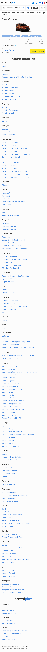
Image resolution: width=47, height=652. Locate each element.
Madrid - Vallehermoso (10, 407)
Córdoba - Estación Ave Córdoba (14, 259)
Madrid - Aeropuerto (9, 366)
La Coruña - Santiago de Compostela (16, 342)
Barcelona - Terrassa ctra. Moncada (15, 174)
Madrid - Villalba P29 (9, 412)
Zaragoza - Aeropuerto (10, 584)
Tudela (4, 476)
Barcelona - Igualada (10, 151)
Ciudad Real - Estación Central (13, 240)
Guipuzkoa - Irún (8, 282)
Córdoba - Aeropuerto (10, 257)
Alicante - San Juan (9, 99)
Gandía (4, 545)
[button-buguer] (2, 3)
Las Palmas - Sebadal (10, 358)
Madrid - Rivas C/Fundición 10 (13, 401)
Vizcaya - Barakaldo (9, 570)
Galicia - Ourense (8, 484)
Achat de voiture (8, 611)
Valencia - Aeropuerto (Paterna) (14, 548)
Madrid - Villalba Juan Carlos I (13, 409)
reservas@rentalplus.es (10, 624)
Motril (4, 312)
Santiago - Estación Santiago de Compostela (19, 348)
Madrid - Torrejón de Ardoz (12, 404)
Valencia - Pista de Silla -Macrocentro (16, 559)
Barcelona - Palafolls (9, 169)
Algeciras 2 (6, 193)
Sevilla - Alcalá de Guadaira (12, 515)
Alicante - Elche (8, 94)
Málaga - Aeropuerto (10, 429)
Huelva (4, 320)
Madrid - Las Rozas (9, 395)
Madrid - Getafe (8, 392)
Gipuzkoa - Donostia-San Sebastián (15, 276)
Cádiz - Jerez (7, 205)
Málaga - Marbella (8, 440)
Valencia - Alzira (7, 551)
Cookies (5, 636)
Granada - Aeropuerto (10, 301)
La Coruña (6, 336)
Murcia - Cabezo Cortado (11, 457)
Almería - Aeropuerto (10, 110)
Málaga (4, 426)
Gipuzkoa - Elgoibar (9, 279)
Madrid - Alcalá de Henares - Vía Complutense (19, 372)
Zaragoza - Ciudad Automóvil (13, 590)
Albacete (5, 74)
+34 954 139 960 (8, 621)
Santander (6, 213)
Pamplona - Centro (9, 474)
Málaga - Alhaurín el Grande (12, 432)
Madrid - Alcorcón (8, 378)
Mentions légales (8, 639)
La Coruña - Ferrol (8, 339)
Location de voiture (9, 608)
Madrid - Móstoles (9, 398)
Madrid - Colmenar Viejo (11, 384)
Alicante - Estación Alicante (12, 96)
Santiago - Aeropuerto (10, 345)
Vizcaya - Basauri (8, 573)
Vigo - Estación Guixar (10, 501)
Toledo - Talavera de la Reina (12, 537)
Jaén (3, 328)
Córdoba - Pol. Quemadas (11, 265)
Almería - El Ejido (8, 113)
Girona (4, 290)
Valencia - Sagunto (9, 562)
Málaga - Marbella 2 (9, 443)
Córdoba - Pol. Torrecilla (11, 268)
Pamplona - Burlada (9, 471)
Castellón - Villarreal (9, 226)
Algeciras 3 (6, 196)
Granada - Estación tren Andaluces (15, 306)
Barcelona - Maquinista (10, 163)
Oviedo (4, 121)
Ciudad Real (6, 237)
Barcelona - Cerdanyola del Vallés (14, 148)
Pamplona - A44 (8, 468)
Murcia (4, 454)
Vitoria (4, 66)
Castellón (5, 223)
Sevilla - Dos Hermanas (10, 520)
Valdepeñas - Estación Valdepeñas (15, 249)
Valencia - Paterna (9, 554)
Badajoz (5, 129)
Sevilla (4, 509)
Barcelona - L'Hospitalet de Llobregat (16, 154)
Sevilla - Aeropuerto (9, 512)
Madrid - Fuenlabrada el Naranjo (14, 389)
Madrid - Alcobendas (9, 375)
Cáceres (5, 185)
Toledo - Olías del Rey (10, 534)
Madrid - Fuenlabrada (10, 386)
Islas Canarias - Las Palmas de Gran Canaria (18, 355)
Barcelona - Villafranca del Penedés (15, 177)
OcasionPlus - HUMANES (11, 418)
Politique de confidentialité (12, 634)
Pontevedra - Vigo (9, 492)
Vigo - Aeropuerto (9, 498)
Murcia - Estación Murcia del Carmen (16, 460)
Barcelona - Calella (9, 146)
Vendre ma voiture (9, 614)
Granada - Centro (8, 303)
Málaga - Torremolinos (10, 446)
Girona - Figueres (8, 293)
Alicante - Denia (8, 91)
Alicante (5, 85)
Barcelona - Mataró (9, 166)
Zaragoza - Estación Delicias (12, 593)
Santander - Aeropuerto (11, 215)
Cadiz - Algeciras (8, 199)
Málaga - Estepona (9, 438)
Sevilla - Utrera (7, 526)
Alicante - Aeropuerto (10, 88)
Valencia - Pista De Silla (10, 557)
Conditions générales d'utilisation (14, 631)
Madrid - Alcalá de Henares (12, 369)
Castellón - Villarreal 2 (10, 229)
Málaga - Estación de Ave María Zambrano (18, 435)
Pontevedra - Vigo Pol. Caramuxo (14, 495)
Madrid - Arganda (8, 381)
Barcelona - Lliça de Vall (11, 157)
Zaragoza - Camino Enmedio (13, 587)
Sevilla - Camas (7, 518)
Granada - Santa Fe (9, 309)
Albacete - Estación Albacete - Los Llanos (17, 77)
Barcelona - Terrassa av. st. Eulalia (14, 171)
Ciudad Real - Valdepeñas (11, 246)
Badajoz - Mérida (8, 135)
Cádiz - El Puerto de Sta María (13, 202)
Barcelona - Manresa (10, 160)
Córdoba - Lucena (8, 262)
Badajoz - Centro (8, 132)
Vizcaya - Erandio (8, 576)
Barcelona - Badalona (10, 143)
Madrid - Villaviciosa (9, 415)
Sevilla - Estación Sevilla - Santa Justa (16, 523)
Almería (5, 107)
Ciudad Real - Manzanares (12, 243)
